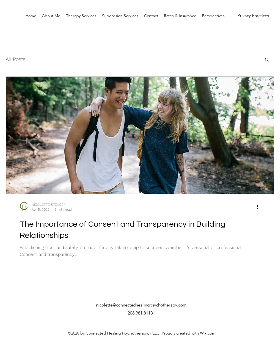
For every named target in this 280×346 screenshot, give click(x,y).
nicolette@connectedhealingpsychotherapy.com (141, 305)
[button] (267, 60)
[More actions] (259, 206)
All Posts (15, 59)
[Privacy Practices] (253, 15)
